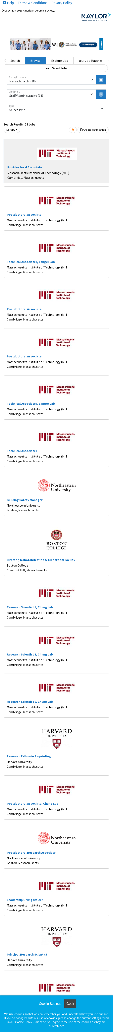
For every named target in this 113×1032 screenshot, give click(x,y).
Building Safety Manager (24, 500)
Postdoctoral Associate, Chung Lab (32, 803)
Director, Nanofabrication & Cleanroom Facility (41, 560)
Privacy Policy (61, 2)
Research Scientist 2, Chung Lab (30, 702)
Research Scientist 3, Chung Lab (30, 654)
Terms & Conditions (32, 2)
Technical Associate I (22, 451)
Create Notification (93, 129)
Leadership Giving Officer (25, 900)
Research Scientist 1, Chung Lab (30, 607)
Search (15, 61)
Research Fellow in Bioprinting (29, 756)
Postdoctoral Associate (24, 167)
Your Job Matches (90, 61)
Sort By (10, 129)
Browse (35, 61)
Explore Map (59, 61)
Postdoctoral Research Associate (31, 852)
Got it (70, 1003)
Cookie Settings (50, 1003)
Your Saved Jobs (56, 68)
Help (8, 2)
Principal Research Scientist (27, 954)
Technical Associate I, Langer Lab (31, 262)
